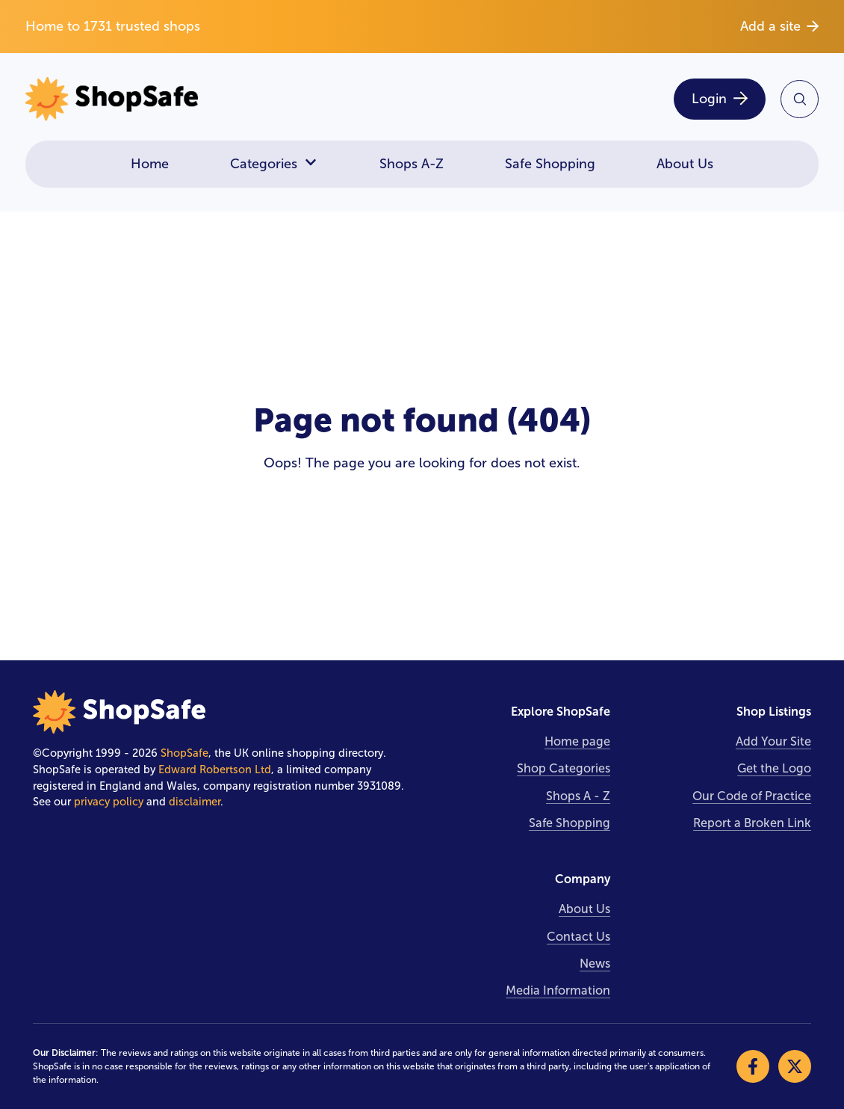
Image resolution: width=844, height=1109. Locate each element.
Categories (274, 164)
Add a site (779, 26)
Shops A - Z (578, 796)
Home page (577, 741)
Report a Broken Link (752, 823)
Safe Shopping (550, 163)
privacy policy (108, 802)
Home (150, 163)
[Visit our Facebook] (752, 1066)
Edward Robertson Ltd (214, 769)
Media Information (558, 990)
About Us (685, 163)
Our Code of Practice (751, 796)
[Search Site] (800, 99)
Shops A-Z (411, 163)
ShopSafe (184, 753)
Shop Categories (563, 768)
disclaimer (194, 802)
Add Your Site (773, 741)
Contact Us (578, 936)
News (595, 963)
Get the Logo (774, 768)
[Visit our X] (794, 1066)
